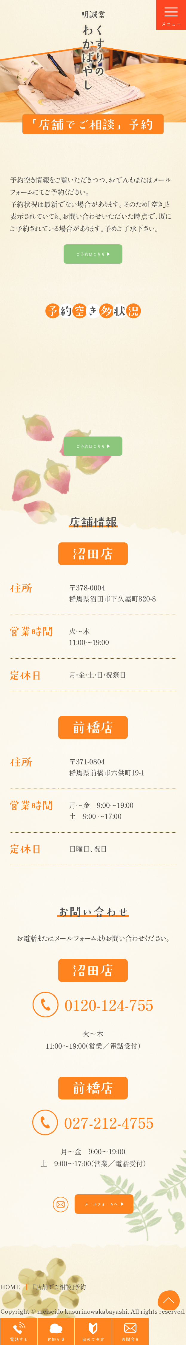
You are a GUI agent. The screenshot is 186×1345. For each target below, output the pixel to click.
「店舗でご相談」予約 (59, 1287)
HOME (10, 1287)
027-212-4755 (93, 1122)
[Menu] (171, 15)
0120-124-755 (93, 1004)
